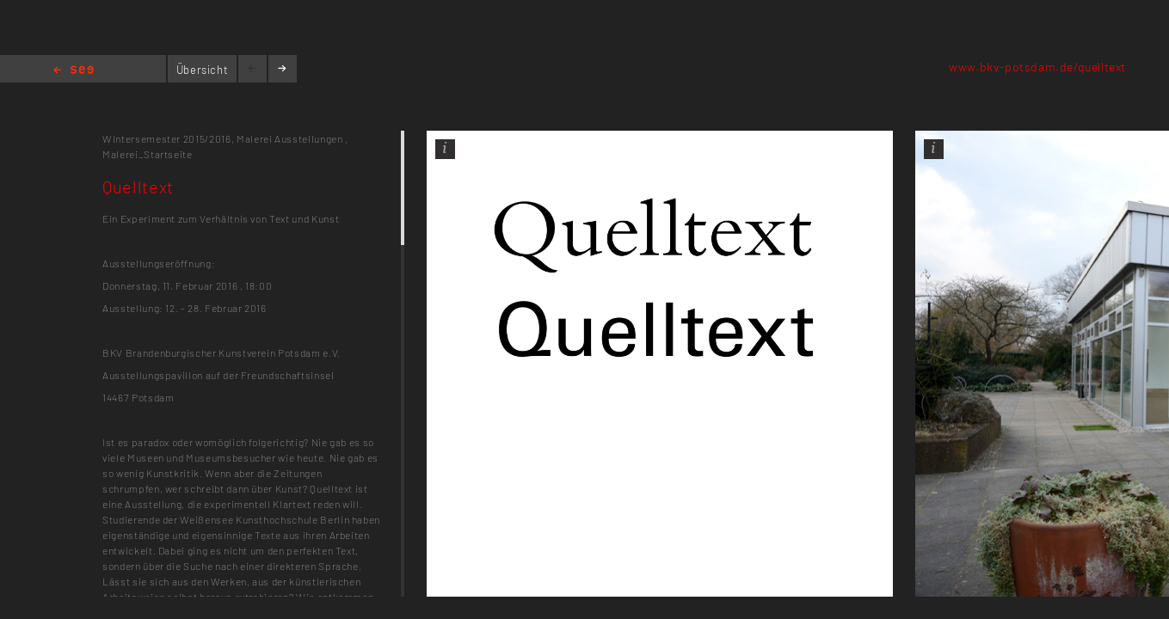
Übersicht (202, 70)
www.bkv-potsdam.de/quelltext (1037, 66)
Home (73, 71)
